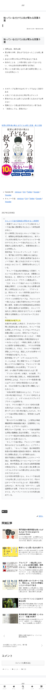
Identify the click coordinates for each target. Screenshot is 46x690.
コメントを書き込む (23, 663)
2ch (24, 192)
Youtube (8, 195)
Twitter (29, 192)
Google (36, 192)
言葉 (4, 511)
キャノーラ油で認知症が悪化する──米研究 (22, 221)
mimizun (18, 192)
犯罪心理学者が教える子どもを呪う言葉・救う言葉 (22, 125)
